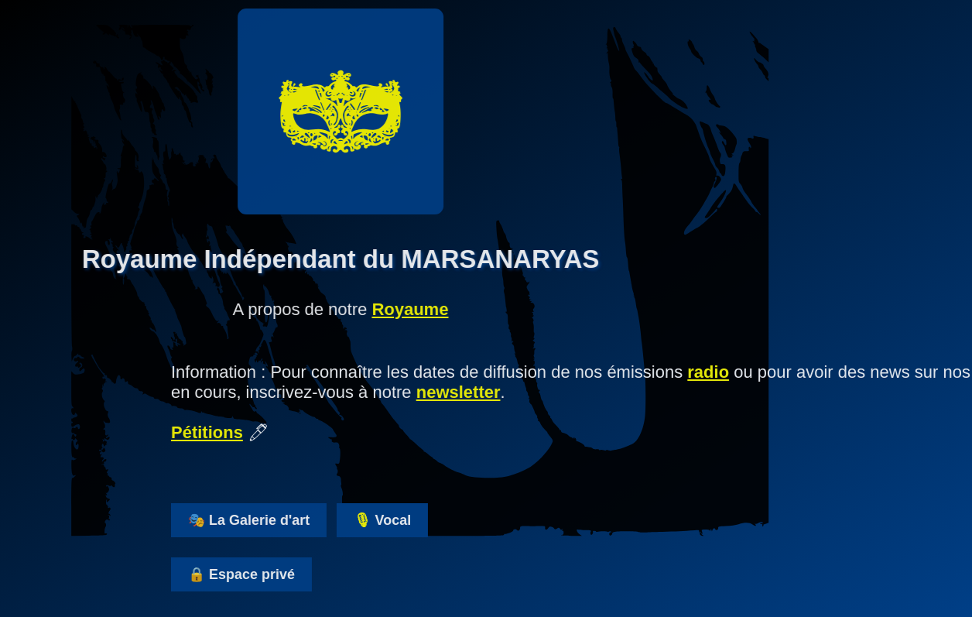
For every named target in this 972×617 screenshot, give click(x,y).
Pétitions (235, 432)
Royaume (382, 309)
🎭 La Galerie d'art (276, 520)
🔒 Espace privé (269, 574)
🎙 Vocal (411, 520)
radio (736, 372)
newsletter (486, 392)
